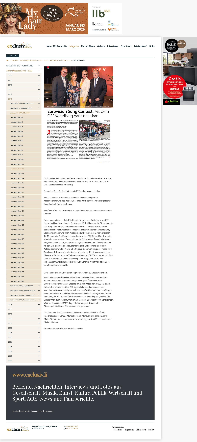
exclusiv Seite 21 (17, 213)
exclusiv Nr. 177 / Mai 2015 (20, 115)
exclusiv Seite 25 (17, 232)
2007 (10, 340)
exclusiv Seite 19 (17, 204)
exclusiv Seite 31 (17, 260)
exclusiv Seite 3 (17, 129)
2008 (10, 335)
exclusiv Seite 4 (17, 134)
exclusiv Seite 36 (17, 284)
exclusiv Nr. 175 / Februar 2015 (22, 106)
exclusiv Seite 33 (17, 269)
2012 (10, 316)
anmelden (114, 435)
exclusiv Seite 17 (17, 195)
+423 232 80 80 (72, 431)
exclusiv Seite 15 (17, 185)
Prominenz (126, 46)
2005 (10, 349)
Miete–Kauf (140, 46)
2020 (10, 78)
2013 (10, 312)
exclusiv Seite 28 (17, 246)
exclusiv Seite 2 (17, 124)
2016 (10, 97)
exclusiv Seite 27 (17, 241)
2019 (10, 83)
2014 (10, 307)
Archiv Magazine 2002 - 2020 (19, 73)
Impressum (129, 432)
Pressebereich (118, 429)
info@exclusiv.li (72, 429)
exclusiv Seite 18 (17, 199)
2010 (10, 326)
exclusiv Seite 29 (17, 251)
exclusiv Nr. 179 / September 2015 (23, 293)
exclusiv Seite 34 (17, 274)
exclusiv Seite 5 (17, 138)
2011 (10, 321)
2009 (10, 330)
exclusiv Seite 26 (17, 237)
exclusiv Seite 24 (17, 227)
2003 (10, 358)
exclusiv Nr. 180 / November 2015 (23, 298)
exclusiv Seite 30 (17, 255)
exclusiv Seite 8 (17, 152)
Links (152, 46)
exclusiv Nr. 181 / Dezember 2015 (22, 302)
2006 (10, 344)
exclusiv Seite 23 (17, 223)
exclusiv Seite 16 (17, 190)
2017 (10, 92)
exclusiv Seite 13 (17, 176)
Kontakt (151, 432)
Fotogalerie (117, 432)
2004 (10, 354)
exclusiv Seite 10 (17, 162)
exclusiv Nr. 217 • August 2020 (19, 68)
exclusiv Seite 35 (17, 279)
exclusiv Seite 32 (17, 265)
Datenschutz (141, 432)
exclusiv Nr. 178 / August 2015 (21, 288)
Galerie (101, 46)
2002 (10, 363)
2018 (10, 87)
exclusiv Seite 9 (17, 157)
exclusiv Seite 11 (17, 167)
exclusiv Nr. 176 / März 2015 (21, 110)
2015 (10, 101)
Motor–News (88, 46)
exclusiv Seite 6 (17, 143)
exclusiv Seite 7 (17, 148)
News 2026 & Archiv (57, 46)
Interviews (112, 46)
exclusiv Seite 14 (17, 181)
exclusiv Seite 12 (17, 171)
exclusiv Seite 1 (17, 120)
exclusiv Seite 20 (17, 209)
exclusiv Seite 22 (17, 218)
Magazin (74, 46)
